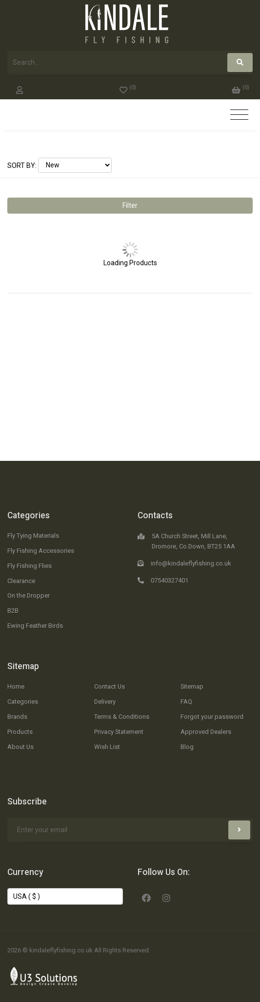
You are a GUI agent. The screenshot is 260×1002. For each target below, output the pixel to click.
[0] (128, 88)
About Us (20, 746)
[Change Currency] (65, 896)
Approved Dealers (205, 731)
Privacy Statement (118, 731)
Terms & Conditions (121, 716)
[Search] (240, 62)
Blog (187, 746)
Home (15, 686)
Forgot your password (211, 716)
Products (20, 731)
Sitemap (23, 666)
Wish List (107, 746)
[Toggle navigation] (239, 115)
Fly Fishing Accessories (40, 550)
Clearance (21, 580)
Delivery (105, 701)
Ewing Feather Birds (35, 625)
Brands (17, 716)
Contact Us (109, 686)
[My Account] (19, 88)
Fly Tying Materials (33, 535)
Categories (28, 515)
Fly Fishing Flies (29, 565)
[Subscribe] (239, 829)
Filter (130, 205)
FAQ (186, 701)
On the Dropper (28, 595)
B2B (13, 610)
